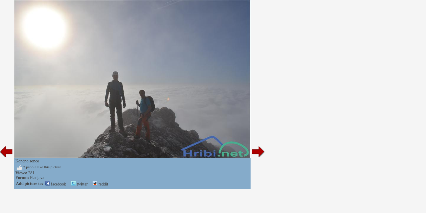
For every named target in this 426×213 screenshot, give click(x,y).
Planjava (37, 177)
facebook (55, 184)
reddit (100, 184)
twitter (79, 184)
